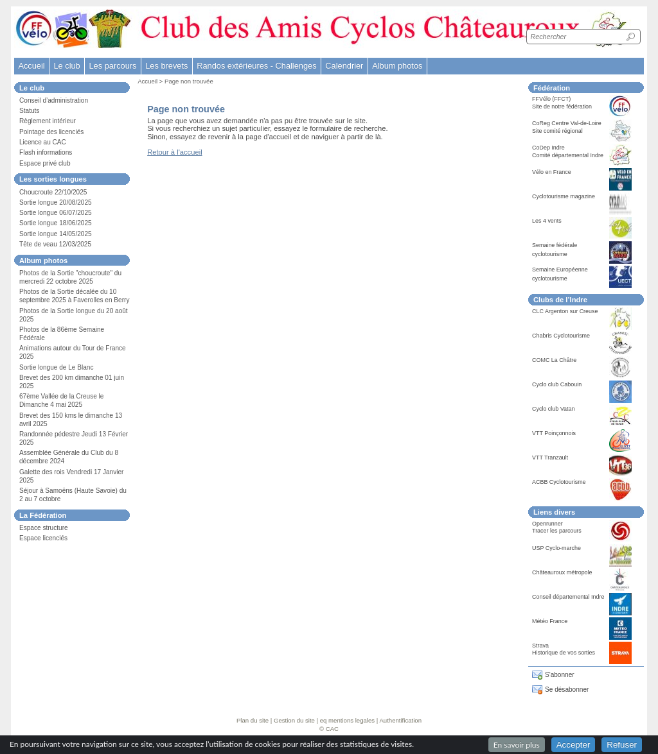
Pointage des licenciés (51, 131)
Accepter (573, 745)
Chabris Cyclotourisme (561, 335)
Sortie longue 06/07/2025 (55, 212)
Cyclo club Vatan (553, 409)
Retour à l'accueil (174, 152)
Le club (66, 66)
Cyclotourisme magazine (563, 196)
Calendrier (344, 66)
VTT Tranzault (550, 457)
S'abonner (559, 674)
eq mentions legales (347, 720)
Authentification (400, 720)
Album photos (397, 66)
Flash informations (45, 152)
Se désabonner (567, 689)
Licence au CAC (42, 142)
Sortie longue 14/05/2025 (55, 233)
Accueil (31, 66)
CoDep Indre (548, 147)
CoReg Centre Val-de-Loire (566, 123)
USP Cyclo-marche (556, 548)
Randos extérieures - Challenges (256, 66)
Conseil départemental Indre (568, 597)
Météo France (549, 621)
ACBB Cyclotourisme (559, 482)
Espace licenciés (43, 538)
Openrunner (547, 523)
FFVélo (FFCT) (551, 99)
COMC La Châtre (554, 360)
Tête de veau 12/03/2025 (55, 244)
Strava (540, 645)
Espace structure (43, 527)
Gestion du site (294, 720)
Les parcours (112, 66)
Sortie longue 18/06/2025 (55, 223)
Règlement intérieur (47, 120)
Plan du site (252, 720)
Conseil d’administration (53, 100)
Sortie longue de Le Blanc (56, 367)
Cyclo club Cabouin (557, 384)
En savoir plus (517, 745)
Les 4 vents (547, 221)
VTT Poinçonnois (554, 433)
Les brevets (166, 66)
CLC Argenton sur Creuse (565, 311)
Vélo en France (551, 172)
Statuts (29, 110)
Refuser (622, 745)
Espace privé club (45, 163)
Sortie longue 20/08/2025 (55, 202)
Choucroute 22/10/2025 (53, 192)
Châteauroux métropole (562, 572)
